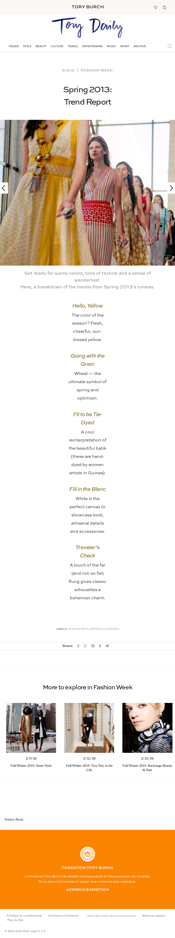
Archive (140, 46)
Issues (14, 46)
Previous (5, 188)
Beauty (41, 46)
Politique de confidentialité (24, 915)
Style (27, 46)
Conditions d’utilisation (63, 915)
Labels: (62, 629)
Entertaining (92, 46)
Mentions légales (153, 915)
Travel (73, 46)
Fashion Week (97, 70)
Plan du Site (15, 920)
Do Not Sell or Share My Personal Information (112, 916)
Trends (113, 629)
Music (111, 46)
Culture (57, 46)
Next (169, 188)
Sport (124, 46)
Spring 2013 (98, 629)
